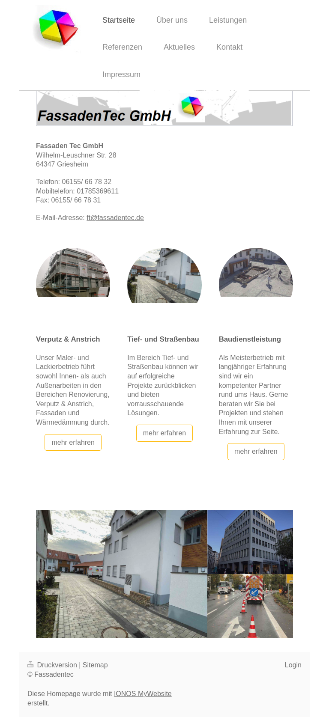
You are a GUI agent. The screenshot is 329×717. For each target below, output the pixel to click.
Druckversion (53, 665)
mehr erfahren (73, 442)
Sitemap (95, 665)
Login (293, 665)
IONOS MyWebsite (143, 693)
